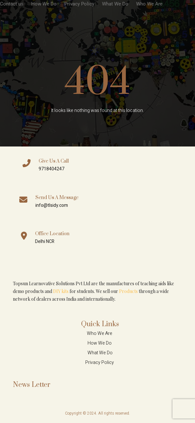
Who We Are (149, 4)
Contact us (11, 4)
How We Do (44, 4)
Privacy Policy (79, 4)
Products (128, 291)
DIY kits (61, 291)
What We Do (115, 4)
